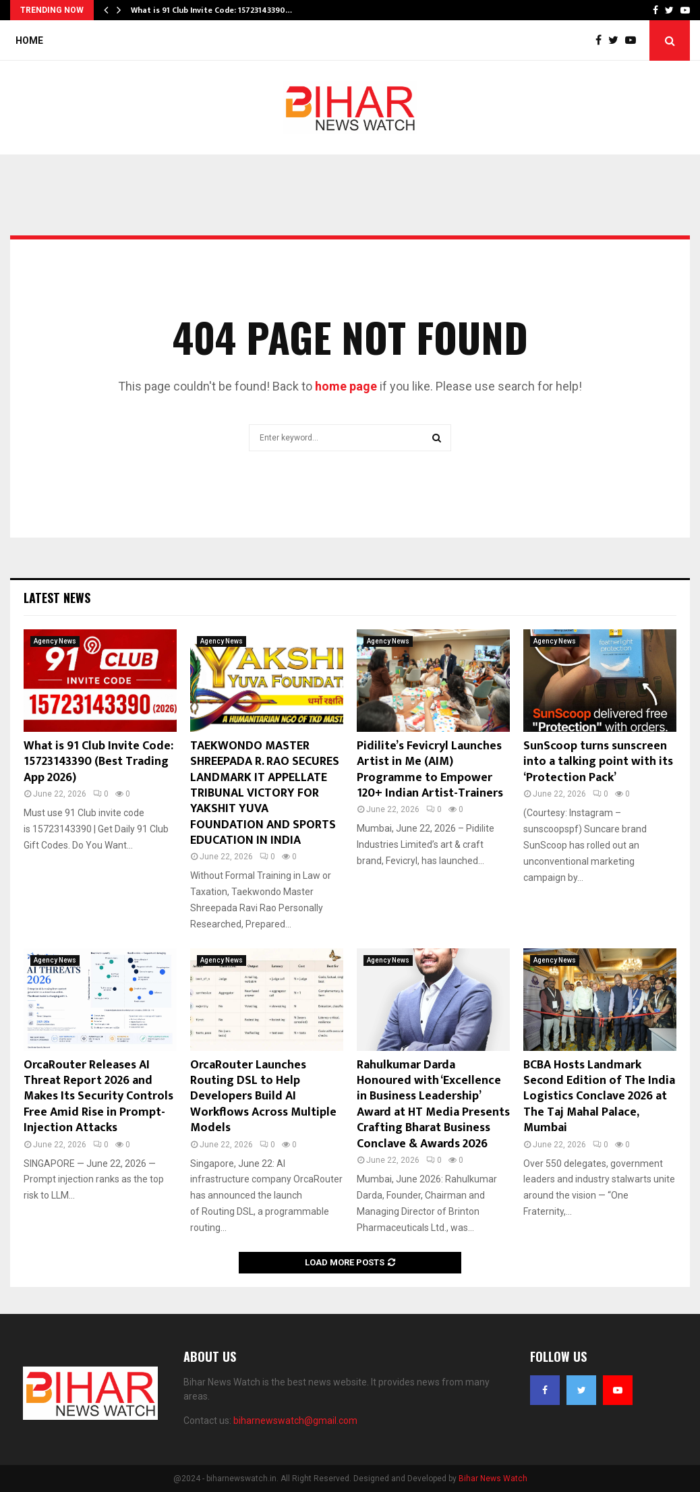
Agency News (55, 641)
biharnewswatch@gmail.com (295, 1420)
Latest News (57, 597)
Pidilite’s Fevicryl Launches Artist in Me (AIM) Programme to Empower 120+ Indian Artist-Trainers (430, 769)
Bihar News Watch (493, 1478)
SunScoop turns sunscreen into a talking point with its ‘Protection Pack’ (598, 762)
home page (346, 386)
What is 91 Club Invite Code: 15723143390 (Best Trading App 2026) (98, 762)
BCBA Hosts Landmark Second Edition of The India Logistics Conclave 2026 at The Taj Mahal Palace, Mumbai (599, 1097)
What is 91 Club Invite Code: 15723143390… (211, 10)
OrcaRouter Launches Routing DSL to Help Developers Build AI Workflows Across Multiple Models (263, 1097)
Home (29, 40)
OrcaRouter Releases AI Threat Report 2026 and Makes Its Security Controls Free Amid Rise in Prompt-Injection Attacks (98, 1097)
